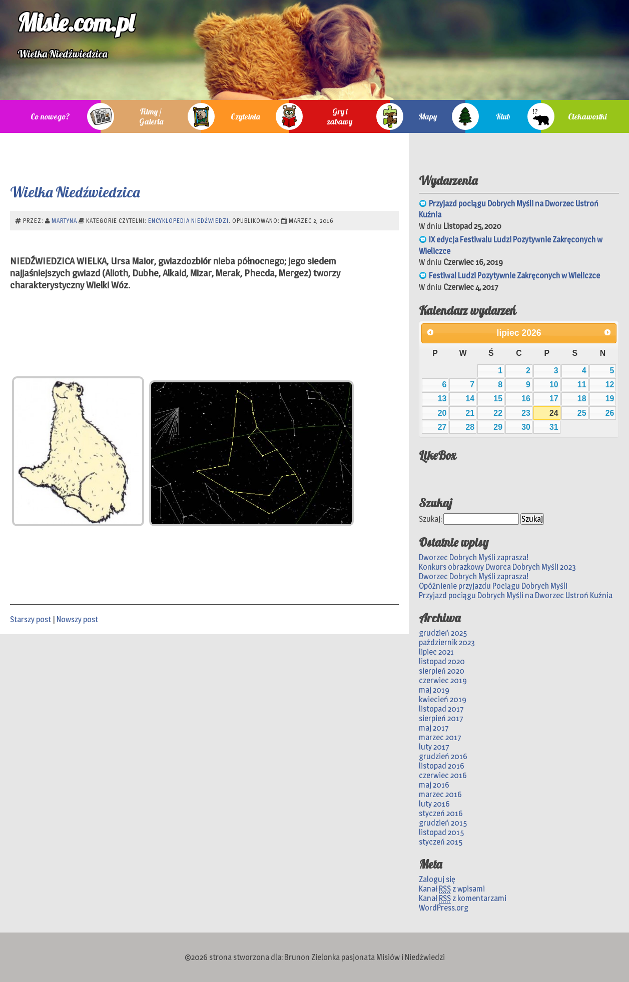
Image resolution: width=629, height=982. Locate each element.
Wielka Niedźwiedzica (75, 192)
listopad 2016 (441, 766)
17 (553, 398)
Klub (503, 116)
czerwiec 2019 (443, 680)
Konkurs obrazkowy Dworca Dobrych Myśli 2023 (497, 567)
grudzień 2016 (443, 756)
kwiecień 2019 (442, 699)
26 (609, 413)
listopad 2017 (441, 709)
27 (442, 427)
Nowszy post (77, 619)
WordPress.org (443, 908)
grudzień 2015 (443, 823)
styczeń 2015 (440, 842)
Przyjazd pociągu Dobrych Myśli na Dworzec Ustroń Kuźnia (515, 595)
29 (497, 427)
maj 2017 (434, 728)
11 (581, 384)
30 (525, 427)
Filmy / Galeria (151, 116)
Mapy (428, 116)
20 (442, 413)
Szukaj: (430, 519)
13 (442, 398)
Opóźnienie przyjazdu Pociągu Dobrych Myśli (493, 586)
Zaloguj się (437, 879)
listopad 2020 (442, 661)
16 (525, 398)
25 (581, 413)
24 (553, 413)
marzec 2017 (440, 737)
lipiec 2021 (436, 652)
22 (497, 413)
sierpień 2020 (441, 671)
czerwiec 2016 (443, 775)
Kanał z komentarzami (462, 899)
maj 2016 (434, 785)
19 (609, 398)
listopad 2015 (441, 832)
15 (497, 398)
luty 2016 (434, 804)
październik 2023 (447, 642)
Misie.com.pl (76, 22)
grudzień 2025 (443, 633)
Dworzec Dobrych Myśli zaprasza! (473, 557)
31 (553, 427)
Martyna (64, 220)
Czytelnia (245, 116)
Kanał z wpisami (452, 889)
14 (469, 398)
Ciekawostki (587, 116)
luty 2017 (434, 747)
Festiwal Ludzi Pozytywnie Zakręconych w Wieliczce (514, 275)
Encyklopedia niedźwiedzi (188, 220)
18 (581, 398)
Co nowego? (50, 116)
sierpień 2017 (441, 718)
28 (469, 427)
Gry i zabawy (339, 116)
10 (553, 384)
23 (525, 413)
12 (609, 384)
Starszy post (30, 619)
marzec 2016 (440, 794)
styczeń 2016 (441, 813)
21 (469, 413)
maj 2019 (434, 690)
